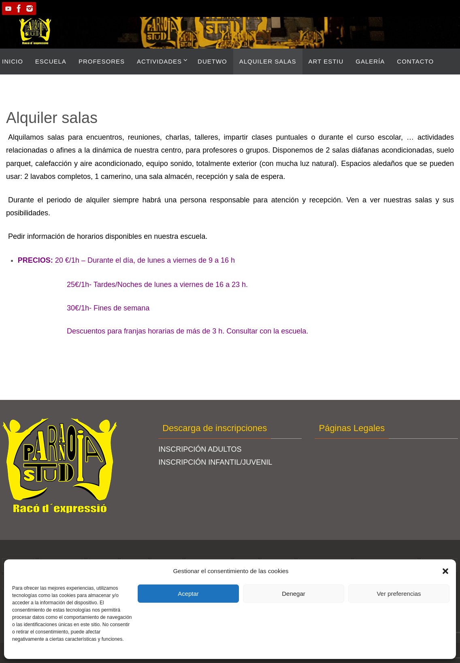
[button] (445, 571)
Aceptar (188, 593)
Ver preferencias (399, 593)
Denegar (293, 593)
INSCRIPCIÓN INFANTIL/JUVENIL (215, 462)
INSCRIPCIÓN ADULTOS (199, 449)
